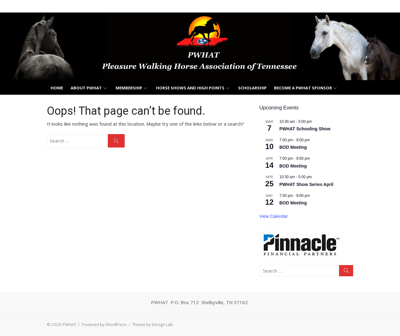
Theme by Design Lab (152, 324)
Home (57, 88)
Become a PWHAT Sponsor (303, 88)
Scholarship (252, 88)
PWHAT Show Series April (306, 184)
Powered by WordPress (104, 324)
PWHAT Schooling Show (304, 128)
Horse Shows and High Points (190, 88)
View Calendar (273, 216)
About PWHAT (86, 88)
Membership (129, 88)
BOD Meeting (293, 147)
